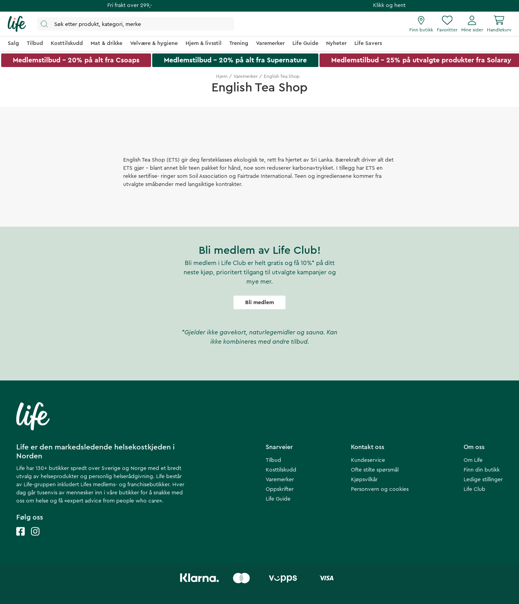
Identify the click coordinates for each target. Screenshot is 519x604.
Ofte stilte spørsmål (375, 470)
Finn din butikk (482, 470)
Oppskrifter (280, 489)
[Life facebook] (20, 539)
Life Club (474, 489)
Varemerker (246, 76)
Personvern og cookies (380, 489)
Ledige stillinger (483, 479)
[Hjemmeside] (17, 24)
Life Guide (278, 499)
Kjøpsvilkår (364, 479)
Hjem (221, 76)
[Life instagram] (35, 539)
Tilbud (273, 460)
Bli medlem (259, 302)
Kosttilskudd (281, 470)
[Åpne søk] (136, 23)
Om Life (473, 460)
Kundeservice (368, 460)
